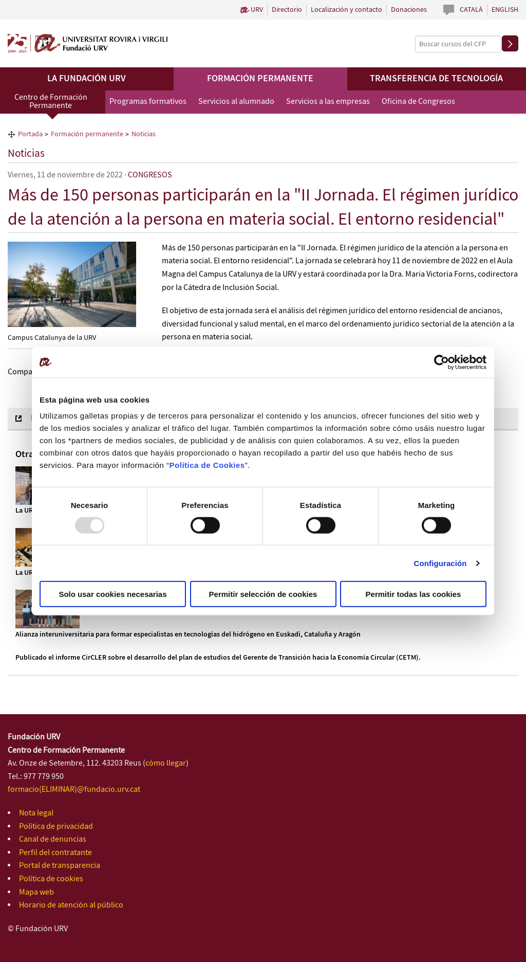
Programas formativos (147, 101)
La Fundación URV (86, 78)
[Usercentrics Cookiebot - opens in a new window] (441, 362)
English (505, 9)
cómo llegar (165, 763)
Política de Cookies (207, 465)
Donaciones (409, 9)
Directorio (287, 9)
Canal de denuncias (52, 839)
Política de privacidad (56, 826)
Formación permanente (260, 78)
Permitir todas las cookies (413, 594)
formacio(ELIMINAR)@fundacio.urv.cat (74, 789)
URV (257, 9)
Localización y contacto (346, 9)
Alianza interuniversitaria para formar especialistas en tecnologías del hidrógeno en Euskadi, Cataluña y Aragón (188, 634)
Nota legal (36, 813)
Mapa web (36, 892)
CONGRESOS (150, 175)
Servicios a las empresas (328, 101)
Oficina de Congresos (418, 101)
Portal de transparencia (59, 865)
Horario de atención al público (71, 905)
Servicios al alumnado (236, 101)
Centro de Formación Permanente (50, 101)
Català (471, 9)
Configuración (440, 562)
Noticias (26, 154)
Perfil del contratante (55, 852)
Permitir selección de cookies (263, 594)
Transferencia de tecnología (436, 78)
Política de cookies (51, 879)
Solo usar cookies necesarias (112, 594)
